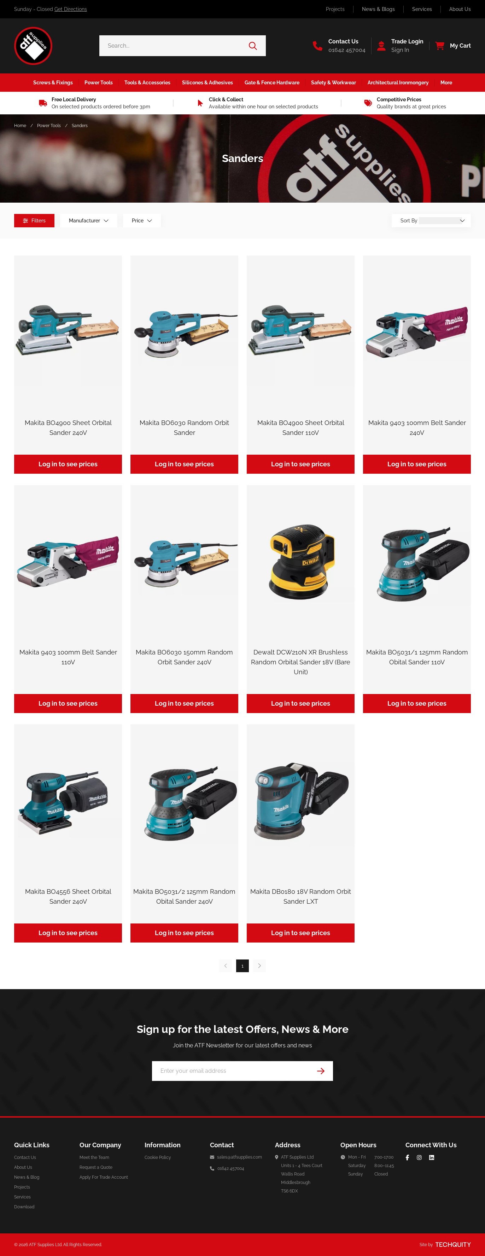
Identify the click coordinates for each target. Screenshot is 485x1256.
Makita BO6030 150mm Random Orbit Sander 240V (184, 657)
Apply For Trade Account (104, 1177)
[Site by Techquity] (453, 1244)
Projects (335, 9)
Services (422, 9)
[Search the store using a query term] (174, 45)
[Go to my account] (397, 45)
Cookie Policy (158, 1157)
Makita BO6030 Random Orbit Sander (184, 427)
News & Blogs (378, 9)
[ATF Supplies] (33, 46)
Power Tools (49, 125)
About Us (460, 9)
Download (24, 1206)
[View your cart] (450, 46)
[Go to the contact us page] (339, 45)
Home (20, 125)
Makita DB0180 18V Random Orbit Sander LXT (300, 896)
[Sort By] (440, 220)
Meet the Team (94, 1157)
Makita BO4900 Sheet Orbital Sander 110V (300, 427)
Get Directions (70, 9)
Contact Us (25, 1157)
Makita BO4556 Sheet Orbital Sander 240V (68, 896)
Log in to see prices (68, 464)
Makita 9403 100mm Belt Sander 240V (417, 427)
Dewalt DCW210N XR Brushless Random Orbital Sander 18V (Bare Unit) (300, 662)
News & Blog (26, 1177)
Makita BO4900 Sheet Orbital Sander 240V (68, 427)
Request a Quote (96, 1167)
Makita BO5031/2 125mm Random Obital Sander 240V (184, 896)
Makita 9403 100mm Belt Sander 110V (68, 657)
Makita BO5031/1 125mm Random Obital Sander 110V (417, 657)
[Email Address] (242, 1071)
